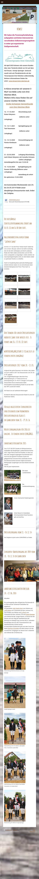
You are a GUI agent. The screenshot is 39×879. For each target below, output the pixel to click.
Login (34, 830)
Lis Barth (23, 612)
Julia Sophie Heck (18, 608)
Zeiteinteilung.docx (14, 200)
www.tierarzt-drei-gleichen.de (19, 81)
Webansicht (32, 831)
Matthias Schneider (13, 628)
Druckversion (8, 830)
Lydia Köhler (7, 610)
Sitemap (15, 830)
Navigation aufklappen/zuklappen (19, 2)
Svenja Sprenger (30, 614)
